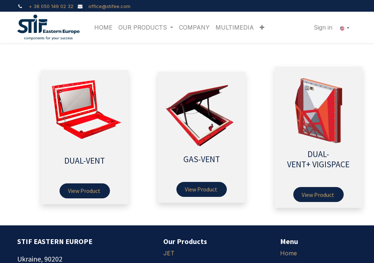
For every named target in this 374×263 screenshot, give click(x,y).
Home (288, 253)
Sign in (323, 27)
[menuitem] (103, 27)
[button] (262, 27)
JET (169, 253)
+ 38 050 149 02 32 (51, 6)
